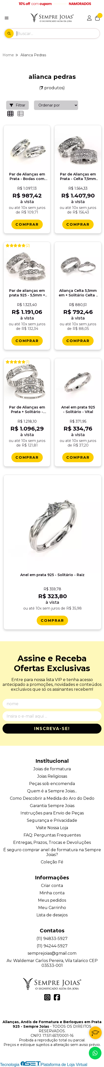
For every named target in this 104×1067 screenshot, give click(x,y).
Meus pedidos (52, 900)
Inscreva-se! (52, 728)
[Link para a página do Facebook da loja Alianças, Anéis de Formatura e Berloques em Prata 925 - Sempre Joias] (56, 997)
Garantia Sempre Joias (52, 805)
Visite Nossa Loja (52, 827)
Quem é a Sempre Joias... (52, 791)
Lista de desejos (52, 915)
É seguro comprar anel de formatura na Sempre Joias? (52, 852)
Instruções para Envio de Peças (52, 813)
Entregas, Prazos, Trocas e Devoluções (52, 842)
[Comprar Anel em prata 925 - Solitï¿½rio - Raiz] (52, 620)
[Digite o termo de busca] (58, 33)
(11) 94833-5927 (52, 938)
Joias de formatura (52, 769)
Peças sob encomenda (52, 783)
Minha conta (52, 893)
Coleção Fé (52, 862)
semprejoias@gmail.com (52, 953)
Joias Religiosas (52, 776)
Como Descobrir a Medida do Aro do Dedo (52, 798)
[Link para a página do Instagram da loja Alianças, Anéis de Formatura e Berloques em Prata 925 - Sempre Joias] (47, 997)
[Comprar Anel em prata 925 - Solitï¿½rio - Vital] (78, 457)
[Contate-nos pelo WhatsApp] (95, 1053)
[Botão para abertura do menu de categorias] (6, 18)
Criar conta (52, 885)
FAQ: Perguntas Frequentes (52, 835)
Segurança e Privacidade (52, 820)
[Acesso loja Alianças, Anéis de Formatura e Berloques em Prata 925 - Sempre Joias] (89, 18)
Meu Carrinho (52, 907)
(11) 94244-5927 (52, 946)
